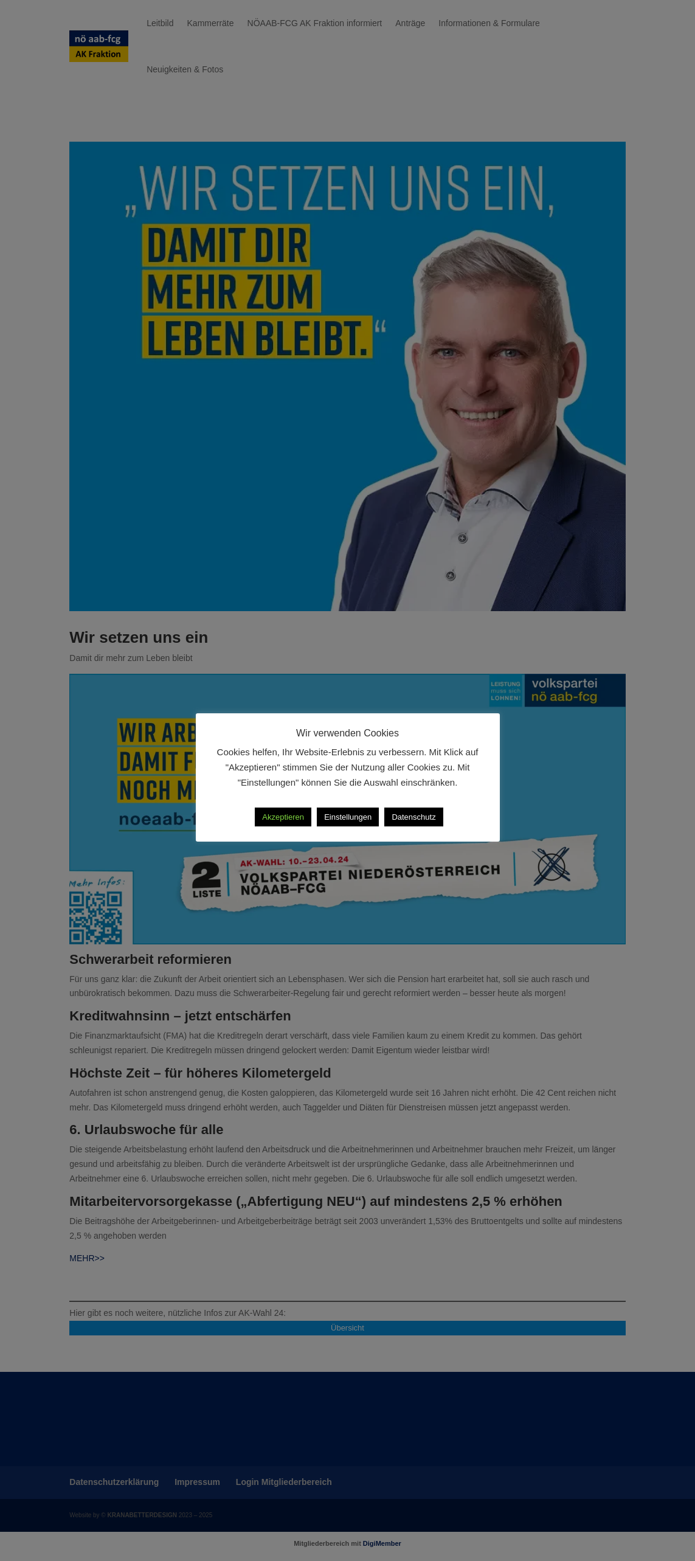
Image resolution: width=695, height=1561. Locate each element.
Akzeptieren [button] (283, 817)
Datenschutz (413, 817)
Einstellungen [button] (348, 817)
